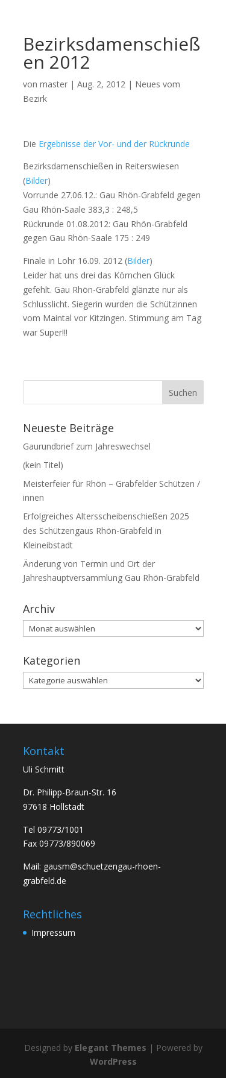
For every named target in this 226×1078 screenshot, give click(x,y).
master (53, 84)
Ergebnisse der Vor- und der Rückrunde (114, 143)
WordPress (113, 1061)
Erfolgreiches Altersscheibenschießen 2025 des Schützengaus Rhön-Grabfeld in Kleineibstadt (106, 530)
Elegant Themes (110, 1047)
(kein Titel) (43, 465)
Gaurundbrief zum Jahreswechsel (87, 446)
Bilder (36, 180)
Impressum (53, 932)
